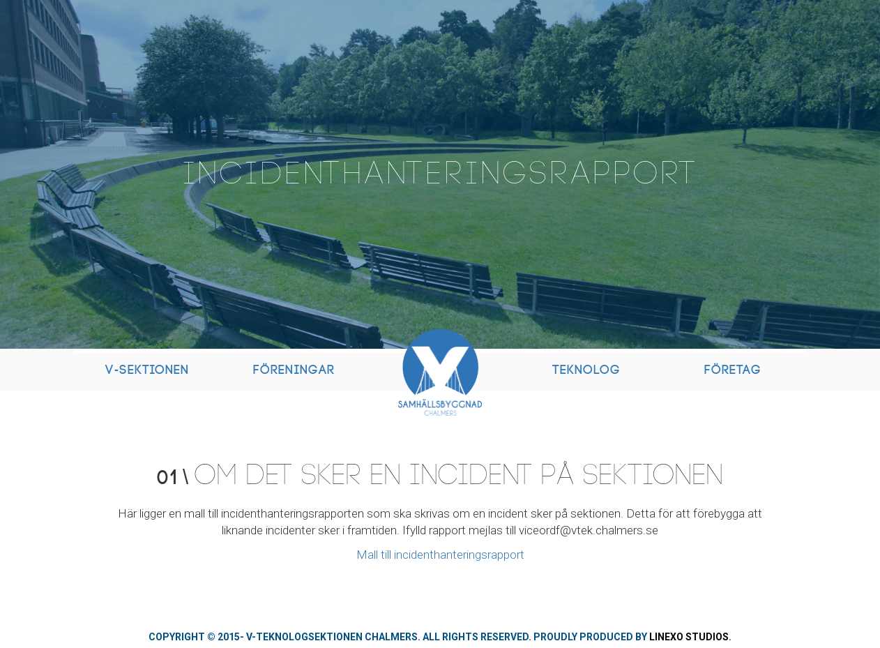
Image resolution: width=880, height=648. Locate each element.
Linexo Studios (689, 636)
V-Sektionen (147, 370)
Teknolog (586, 370)
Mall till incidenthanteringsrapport (440, 555)
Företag (732, 370)
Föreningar (294, 370)
